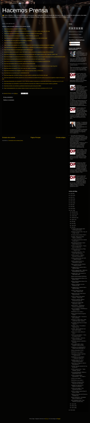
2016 (71, 410)
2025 (71, 195)
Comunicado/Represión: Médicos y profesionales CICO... (78, 373)
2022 (71, 200)
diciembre (73, 212)
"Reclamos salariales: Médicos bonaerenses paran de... (77, 300)
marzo (72, 403)
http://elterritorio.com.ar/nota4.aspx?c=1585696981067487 (16, 73)
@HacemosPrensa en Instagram (76, 37)
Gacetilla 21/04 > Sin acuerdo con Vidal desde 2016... (78, 274)
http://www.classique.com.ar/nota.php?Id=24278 (14, 42)
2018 (71, 208)
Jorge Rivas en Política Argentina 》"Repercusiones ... (78, 354)
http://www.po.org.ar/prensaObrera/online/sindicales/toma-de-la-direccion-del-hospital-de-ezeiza (24, 59)
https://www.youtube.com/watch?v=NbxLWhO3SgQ (15, 28)
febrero (73, 405)
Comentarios (73, 44)
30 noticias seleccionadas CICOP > (78, 234)
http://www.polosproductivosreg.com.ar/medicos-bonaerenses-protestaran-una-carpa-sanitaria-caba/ (25, 38)
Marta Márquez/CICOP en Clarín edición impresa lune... (78, 243)
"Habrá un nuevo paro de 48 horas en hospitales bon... (79, 395)
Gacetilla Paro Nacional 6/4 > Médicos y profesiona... (77, 386)
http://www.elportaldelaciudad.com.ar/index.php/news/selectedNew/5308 (19, 63)
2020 (71, 204)
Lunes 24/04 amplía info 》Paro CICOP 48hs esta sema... (78, 252)
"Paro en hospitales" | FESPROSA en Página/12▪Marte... (79, 309)
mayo (72, 225)
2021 (71, 202)
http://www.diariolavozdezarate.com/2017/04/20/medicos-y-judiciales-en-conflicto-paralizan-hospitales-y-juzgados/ (28, 47)
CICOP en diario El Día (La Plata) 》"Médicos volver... (78, 249)
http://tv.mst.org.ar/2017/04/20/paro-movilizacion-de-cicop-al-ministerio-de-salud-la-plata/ (23, 33)
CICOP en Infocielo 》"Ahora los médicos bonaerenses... (78, 338)
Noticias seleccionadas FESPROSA (79, 276)
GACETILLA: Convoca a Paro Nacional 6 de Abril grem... (77, 383)
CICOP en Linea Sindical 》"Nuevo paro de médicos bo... (78, 246)
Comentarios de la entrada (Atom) (15, 140)
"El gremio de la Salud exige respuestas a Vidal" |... (77, 303)
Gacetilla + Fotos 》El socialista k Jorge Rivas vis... (78, 326)
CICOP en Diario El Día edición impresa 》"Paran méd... (78, 297)
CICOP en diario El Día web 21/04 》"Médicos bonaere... (78, 259)
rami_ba (46, 418)
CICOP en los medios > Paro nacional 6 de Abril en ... (77, 389)
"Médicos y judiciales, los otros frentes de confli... (77, 285)
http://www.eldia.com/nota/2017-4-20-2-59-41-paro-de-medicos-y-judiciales (20, 68)
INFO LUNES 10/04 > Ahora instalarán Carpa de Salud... (77, 345)
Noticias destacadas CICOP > (77, 350)
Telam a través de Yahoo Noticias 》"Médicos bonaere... (78, 265)
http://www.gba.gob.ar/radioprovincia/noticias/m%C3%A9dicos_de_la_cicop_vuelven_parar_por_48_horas (27, 31)
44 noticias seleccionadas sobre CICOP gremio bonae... (78, 229)
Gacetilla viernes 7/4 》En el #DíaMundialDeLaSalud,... (77, 360)
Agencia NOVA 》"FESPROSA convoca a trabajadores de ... (78, 306)
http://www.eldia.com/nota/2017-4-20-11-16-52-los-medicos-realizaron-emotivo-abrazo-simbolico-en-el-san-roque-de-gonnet (30, 66)
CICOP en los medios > (76, 378)
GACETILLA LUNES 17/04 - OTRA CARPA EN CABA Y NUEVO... (78, 320)
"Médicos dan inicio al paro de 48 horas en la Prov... (78, 294)
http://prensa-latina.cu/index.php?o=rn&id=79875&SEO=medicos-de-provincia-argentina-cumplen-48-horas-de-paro (29, 52)
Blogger (58, 418)
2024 (71, 197)
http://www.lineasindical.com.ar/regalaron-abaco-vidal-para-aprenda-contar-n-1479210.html (23, 70)
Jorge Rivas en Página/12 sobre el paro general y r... (78, 364)
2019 (71, 206)
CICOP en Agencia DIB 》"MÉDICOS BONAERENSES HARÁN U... (79, 271)
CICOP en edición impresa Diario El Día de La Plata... (79, 392)
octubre (73, 215)
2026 (71, 193)
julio (72, 221)
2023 (71, 199)
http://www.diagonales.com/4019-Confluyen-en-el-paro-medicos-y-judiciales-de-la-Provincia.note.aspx (26, 75)
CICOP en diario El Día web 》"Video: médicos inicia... (77, 291)
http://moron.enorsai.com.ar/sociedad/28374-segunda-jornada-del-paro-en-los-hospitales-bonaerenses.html (27, 61)
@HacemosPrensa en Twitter (75, 34)
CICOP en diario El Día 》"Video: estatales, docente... (78, 370)
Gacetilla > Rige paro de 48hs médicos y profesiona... (77, 237)
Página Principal (35, 137)
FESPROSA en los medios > (77, 311)
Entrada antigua (60, 137)
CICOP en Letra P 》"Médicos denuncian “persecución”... (77, 255)
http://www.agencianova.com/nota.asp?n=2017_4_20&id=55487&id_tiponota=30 (21, 35)
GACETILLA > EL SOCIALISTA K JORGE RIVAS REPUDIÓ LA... (78, 348)
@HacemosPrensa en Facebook (76, 31)
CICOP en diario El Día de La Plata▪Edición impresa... (77, 262)
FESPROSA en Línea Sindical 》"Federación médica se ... (77, 357)
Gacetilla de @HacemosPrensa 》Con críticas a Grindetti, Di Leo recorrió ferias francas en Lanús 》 (81, 54)
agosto (73, 219)
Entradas (72, 42)
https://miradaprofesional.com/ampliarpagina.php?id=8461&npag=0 (18, 49)
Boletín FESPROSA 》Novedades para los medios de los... (78, 398)
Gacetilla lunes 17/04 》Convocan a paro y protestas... (79, 317)
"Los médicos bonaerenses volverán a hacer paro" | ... (79, 240)
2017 (71, 210)
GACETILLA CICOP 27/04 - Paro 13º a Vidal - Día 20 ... (79, 232)
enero (72, 407)
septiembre (74, 217)
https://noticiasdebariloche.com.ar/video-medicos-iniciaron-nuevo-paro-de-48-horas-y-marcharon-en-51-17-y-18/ (28, 88)
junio (72, 223)
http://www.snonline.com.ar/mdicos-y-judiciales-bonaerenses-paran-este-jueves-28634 (22, 85)
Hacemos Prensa (25, 10)
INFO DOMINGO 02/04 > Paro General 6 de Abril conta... (77, 401)
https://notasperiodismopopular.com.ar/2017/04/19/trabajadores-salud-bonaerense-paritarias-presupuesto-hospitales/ (29, 45)
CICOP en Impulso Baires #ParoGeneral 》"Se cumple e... (78, 376)
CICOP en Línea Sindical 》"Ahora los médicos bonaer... (78, 335)
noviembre (73, 214)
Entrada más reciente (8, 137)
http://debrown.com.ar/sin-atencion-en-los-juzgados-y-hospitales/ (18, 40)
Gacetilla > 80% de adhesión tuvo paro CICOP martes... (78, 329)
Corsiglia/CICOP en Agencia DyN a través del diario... (78, 268)
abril (72, 227)
